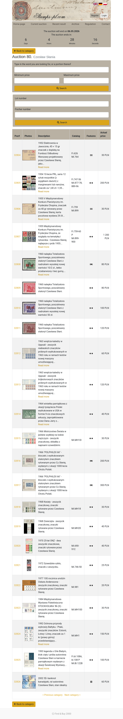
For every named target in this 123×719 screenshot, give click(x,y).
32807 (17, 236)
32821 (17, 565)
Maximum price (72, 75)
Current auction (38, 24)
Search (61, 88)
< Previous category (52, 695)
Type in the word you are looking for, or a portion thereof (42, 64)
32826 (17, 681)
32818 (17, 507)
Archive (75, 24)
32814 (17, 414)
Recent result (59, 24)
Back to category (24, 51)
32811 (17, 328)
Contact (106, 24)
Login (104, 15)
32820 (17, 545)
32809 (17, 288)
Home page (19, 24)
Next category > (72, 695)
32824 (17, 634)
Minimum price (22, 75)
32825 (17, 660)
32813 (17, 384)
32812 (17, 353)
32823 (17, 607)
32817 (17, 485)
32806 (17, 208)
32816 (17, 461)
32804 (17, 155)
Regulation (90, 24)
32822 (17, 585)
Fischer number (23, 109)
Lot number (21, 98)
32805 (17, 182)
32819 (17, 526)
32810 (17, 308)
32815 (17, 438)
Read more (43, 167)
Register (95, 15)
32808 (17, 264)
